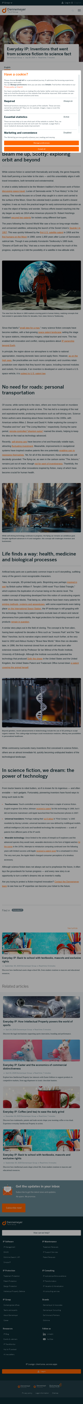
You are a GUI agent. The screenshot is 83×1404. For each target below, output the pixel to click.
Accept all (41, 149)
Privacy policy (9, 87)
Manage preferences (42, 143)
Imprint (20, 87)
